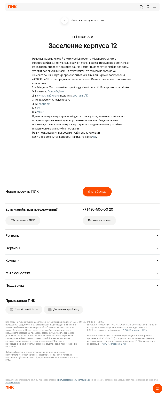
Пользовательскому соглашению (74, 380)
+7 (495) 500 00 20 (98, 209)
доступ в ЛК (80, 95)
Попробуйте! (56, 91)
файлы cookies (12, 383)
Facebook (43, 104)
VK (38, 108)
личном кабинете (48, 95)
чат (94, 136)
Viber (40, 112)
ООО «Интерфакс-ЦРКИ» (135, 330)
